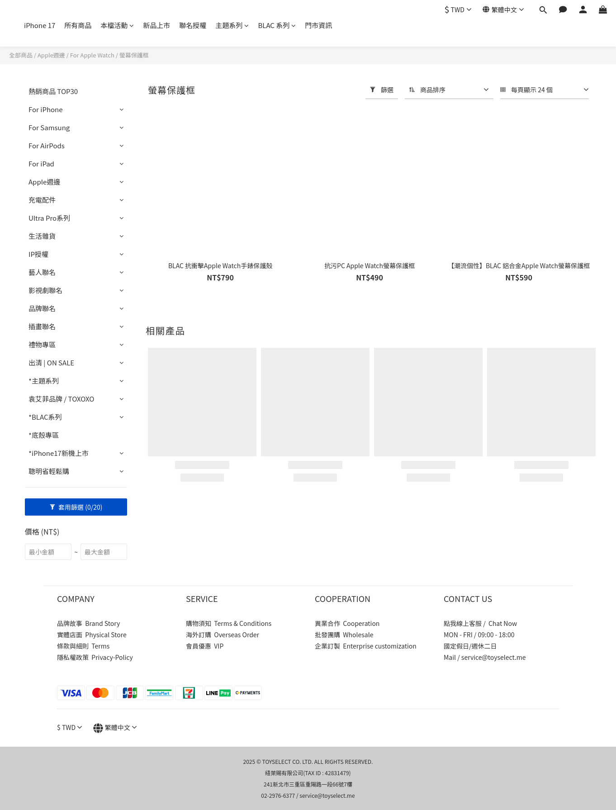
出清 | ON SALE (51, 362)
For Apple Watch (92, 55)
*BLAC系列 (45, 417)
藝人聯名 (42, 272)
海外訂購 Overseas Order (222, 634)
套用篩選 (76, 507)
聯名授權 (192, 25)
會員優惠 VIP (204, 645)
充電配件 (42, 199)
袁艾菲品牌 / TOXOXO (61, 398)
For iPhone (45, 109)
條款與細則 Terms (83, 645)
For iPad (41, 163)
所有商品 (77, 25)
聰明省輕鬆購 (48, 471)
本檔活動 (117, 25)
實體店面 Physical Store (92, 634)
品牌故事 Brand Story (88, 623)
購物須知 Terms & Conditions (228, 623)
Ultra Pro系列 (49, 218)
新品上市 (156, 25)
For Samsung (49, 127)
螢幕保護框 (134, 55)
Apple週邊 (51, 55)
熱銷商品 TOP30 (53, 91)
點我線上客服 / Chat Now (480, 623)
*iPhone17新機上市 (58, 453)
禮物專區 (42, 344)
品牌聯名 (42, 308)
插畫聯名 (42, 326)
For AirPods (46, 145)
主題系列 (232, 25)
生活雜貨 (42, 236)
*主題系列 (43, 380)
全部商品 (21, 55)
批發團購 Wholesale (344, 634)
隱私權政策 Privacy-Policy (95, 657)
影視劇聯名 (45, 290)
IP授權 (38, 254)
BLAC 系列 (277, 25)
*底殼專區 (43, 435)
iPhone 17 (39, 25)
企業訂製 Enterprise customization (366, 645)
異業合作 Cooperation (347, 623)
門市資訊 (318, 25)
